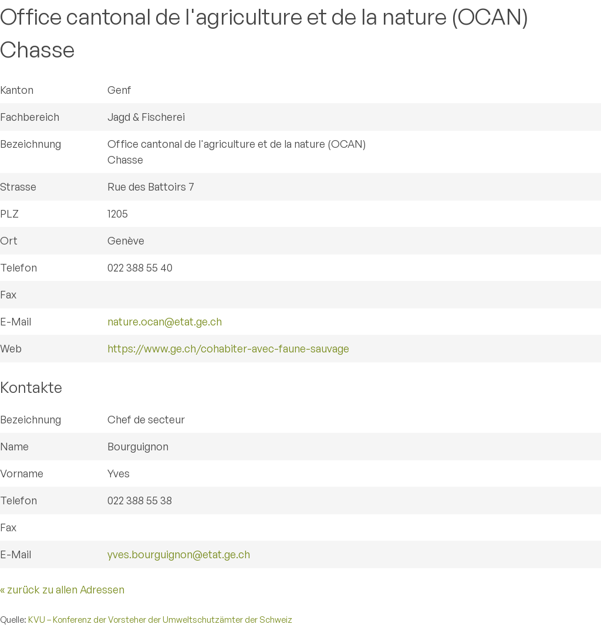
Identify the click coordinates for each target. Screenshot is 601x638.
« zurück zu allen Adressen (62, 589)
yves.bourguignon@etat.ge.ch (178, 554)
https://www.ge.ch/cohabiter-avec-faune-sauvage (228, 348)
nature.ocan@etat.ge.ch (164, 321)
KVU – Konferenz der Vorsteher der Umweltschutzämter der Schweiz (160, 619)
